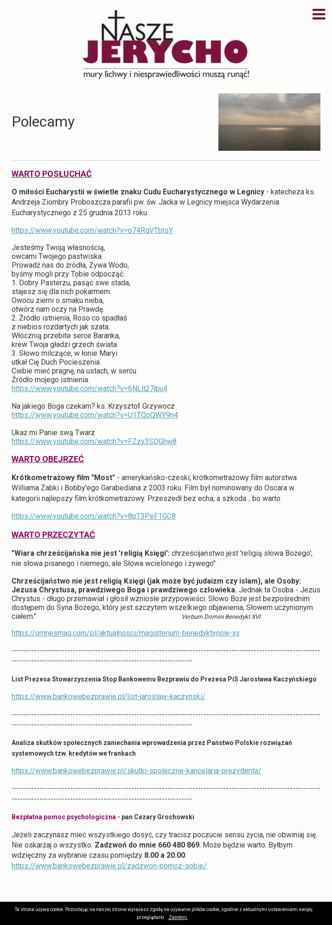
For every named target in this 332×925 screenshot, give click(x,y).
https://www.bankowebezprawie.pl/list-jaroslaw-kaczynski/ (108, 696)
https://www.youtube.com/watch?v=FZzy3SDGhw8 (94, 441)
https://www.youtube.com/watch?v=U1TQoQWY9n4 (95, 415)
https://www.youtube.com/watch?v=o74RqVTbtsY (92, 230)
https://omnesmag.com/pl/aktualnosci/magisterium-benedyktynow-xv (126, 633)
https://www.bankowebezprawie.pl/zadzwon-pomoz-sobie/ (109, 865)
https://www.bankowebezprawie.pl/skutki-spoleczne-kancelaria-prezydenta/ (137, 770)
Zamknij (178, 917)
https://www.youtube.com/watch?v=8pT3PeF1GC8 (94, 516)
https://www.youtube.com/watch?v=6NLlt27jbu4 (89, 388)
